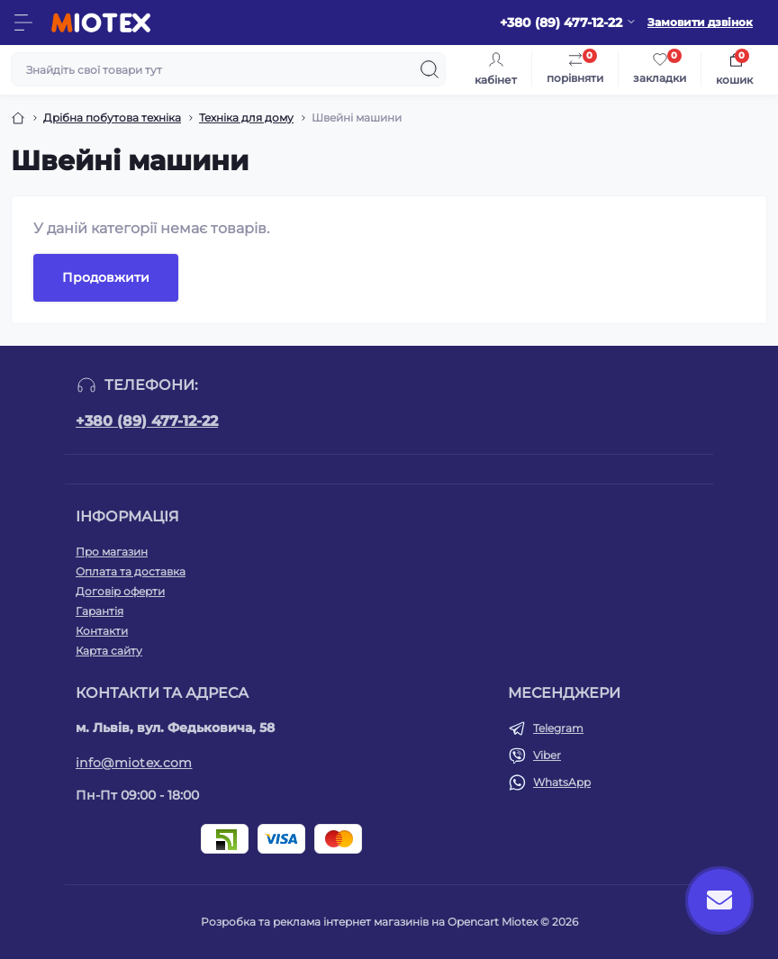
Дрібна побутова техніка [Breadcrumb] (112, 117)
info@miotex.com (134, 763)
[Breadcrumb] (18, 118)
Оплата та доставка (130, 571)
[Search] (429, 69)
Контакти (102, 631)
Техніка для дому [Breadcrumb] (246, 117)
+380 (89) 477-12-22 (147, 421)
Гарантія (99, 611)
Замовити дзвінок (700, 22)
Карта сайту (109, 650)
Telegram (558, 728)
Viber (547, 755)
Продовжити (105, 277)
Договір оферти (120, 591)
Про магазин (112, 551)
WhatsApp (562, 782)
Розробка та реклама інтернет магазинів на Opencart (350, 921)
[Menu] (23, 23)
